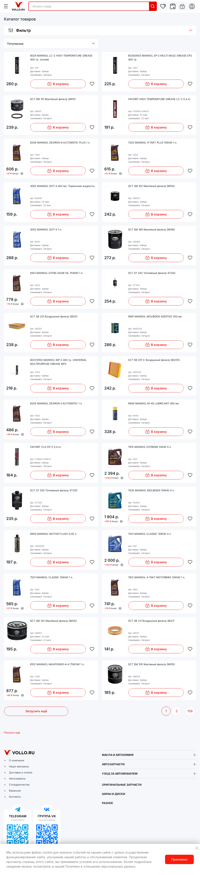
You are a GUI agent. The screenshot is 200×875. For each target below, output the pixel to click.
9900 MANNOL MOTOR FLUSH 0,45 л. (53, 533)
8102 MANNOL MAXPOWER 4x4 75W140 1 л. (57, 664)
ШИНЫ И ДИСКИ (113, 793)
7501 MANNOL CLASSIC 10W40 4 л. (149, 533)
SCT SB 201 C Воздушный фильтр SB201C (154, 359)
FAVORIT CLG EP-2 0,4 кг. (46, 446)
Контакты (15, 796)
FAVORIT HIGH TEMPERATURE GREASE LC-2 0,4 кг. (159, 99)
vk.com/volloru (47, 819)
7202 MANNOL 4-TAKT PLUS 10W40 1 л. (152, 142)
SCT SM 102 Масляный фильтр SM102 (151, 186)
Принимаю (179, 859)
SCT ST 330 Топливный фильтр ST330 (53, 490)
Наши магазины (19, 766)
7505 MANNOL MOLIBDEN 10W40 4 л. (151, 490)
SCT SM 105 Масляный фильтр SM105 (151, 664)
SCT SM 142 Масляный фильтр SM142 (53, 620)
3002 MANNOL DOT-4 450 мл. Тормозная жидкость (62, 186)
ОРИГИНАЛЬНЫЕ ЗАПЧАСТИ (122, 784)
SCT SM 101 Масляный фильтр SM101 (53, 99)
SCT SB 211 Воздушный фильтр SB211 (151, 620)
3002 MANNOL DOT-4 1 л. (46, 229)
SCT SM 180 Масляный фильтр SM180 (151, 229)
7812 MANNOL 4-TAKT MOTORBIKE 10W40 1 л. (156, 577)
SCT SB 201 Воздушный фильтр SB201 (53, 316)
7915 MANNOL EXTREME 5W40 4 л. (149, 446)
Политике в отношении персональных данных (100, 866)
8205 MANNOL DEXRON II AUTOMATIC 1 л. (56, 403)
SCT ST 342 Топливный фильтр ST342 (151, 273)
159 (190, 711)
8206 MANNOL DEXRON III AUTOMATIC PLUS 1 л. (60, 142)
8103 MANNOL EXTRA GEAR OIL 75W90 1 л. (56, 273)
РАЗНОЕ (107, 803)
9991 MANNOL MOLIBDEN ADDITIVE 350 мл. (155, 316)
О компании (16, 760)
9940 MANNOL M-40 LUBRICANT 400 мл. (153, 403)
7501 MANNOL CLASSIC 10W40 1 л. (51, 577)
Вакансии (15, 790)
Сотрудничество (19, 784)
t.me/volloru (17, 819)
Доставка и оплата (20, 772)
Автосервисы (17, 778)
